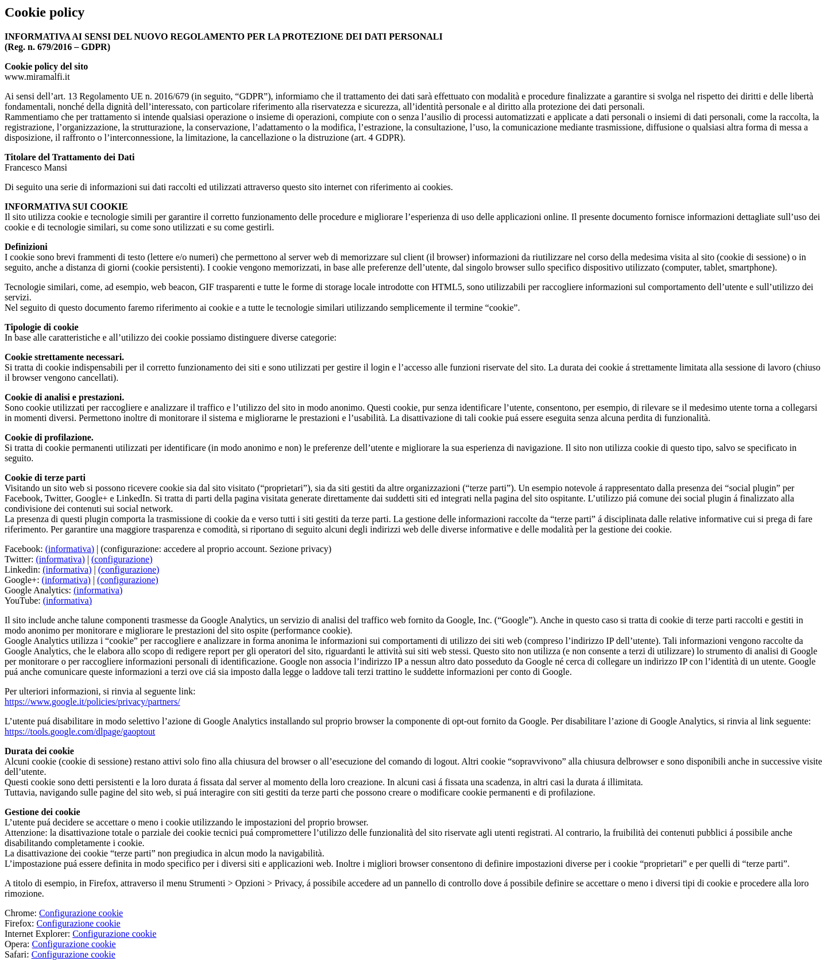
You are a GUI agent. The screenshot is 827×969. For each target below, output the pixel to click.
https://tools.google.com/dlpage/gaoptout (80, 731)
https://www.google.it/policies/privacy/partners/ (92, 702)
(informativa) (69, 549)
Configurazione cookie (81, 913)
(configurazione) (122, 559)
